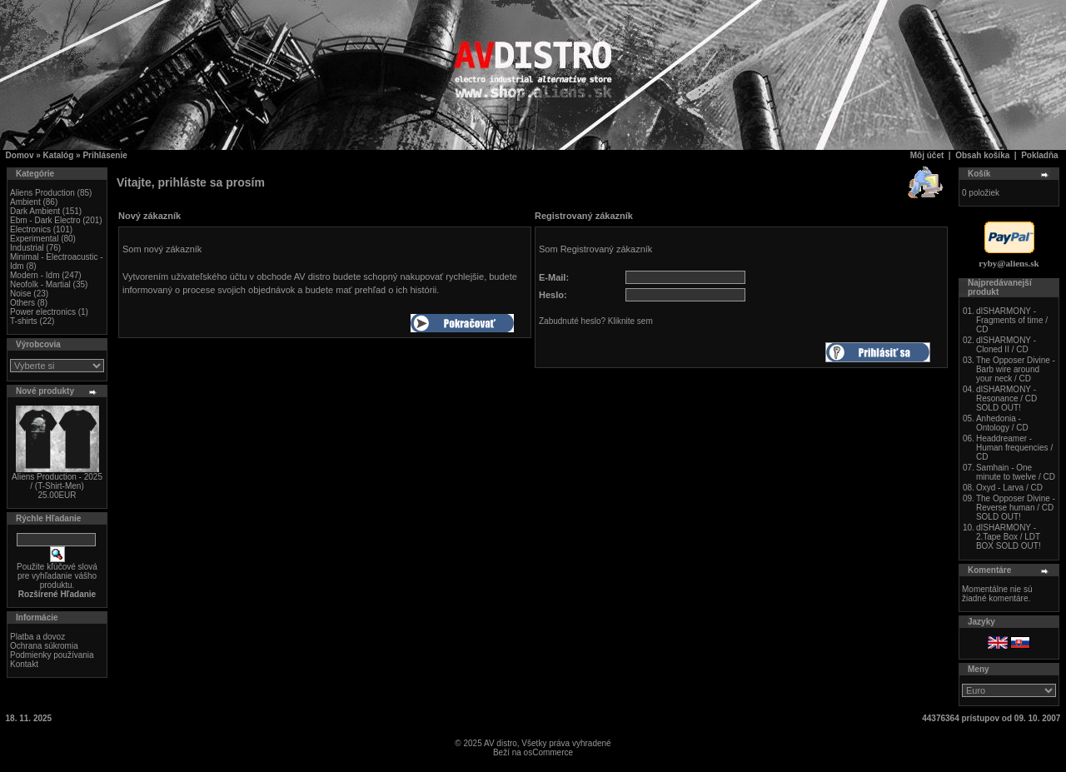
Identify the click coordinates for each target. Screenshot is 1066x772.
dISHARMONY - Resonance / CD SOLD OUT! (1006, 398)
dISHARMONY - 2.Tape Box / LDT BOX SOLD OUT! (1008, 536)
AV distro (500, 743)
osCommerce (548, 752)
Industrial (27, 247)
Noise (21, 293)
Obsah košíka (982, 155)
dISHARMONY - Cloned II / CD (1006, 345)
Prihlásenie (104, 155)
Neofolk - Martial (40, 284)
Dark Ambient (35, 211)
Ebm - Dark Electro (45, 220)
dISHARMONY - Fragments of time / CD (1012, 320)
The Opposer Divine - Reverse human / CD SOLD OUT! (1015, 507)
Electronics (30, 229)
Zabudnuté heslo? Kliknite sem (596, 321)
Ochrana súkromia (44, 645)
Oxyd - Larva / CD (1009, 487)
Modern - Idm (34, 275)
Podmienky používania (52, 655)
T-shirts (23, 321)
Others (22, 302)
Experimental (34, 238)
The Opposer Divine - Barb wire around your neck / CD (1015, 369)
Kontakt (24, 664)
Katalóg (58, 155)
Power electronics (43, 311)
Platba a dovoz (37, 636)
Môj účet (927, 155)
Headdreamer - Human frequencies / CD (1014, 447)
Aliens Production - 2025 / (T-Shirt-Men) (57, 481)
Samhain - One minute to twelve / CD (1015, 472)
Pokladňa (1039, 155)
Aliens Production (42, 192)
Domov (20, 155)
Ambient (25, 202)
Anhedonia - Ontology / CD (1002, 423)
